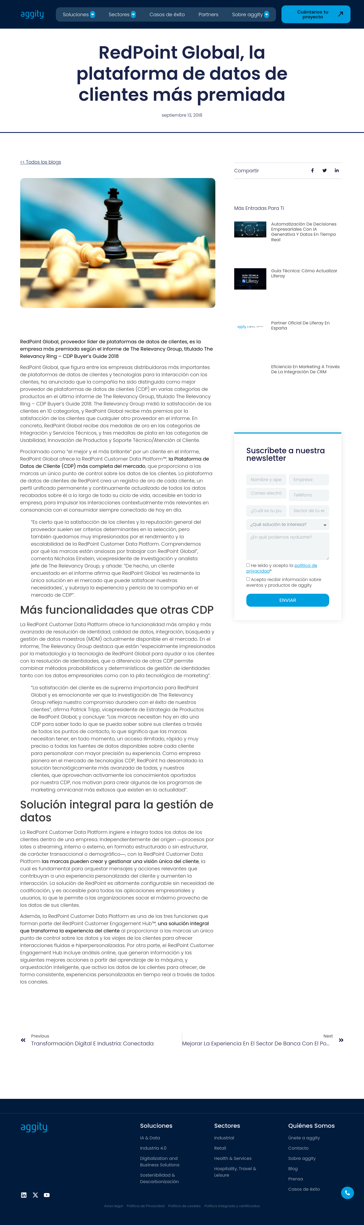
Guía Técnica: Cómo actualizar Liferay (304, 273)
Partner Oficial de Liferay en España (300, 325)
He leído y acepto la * (281, 568)
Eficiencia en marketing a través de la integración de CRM (305, 369)
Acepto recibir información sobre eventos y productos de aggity (283, 582)
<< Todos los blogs (40, 162)
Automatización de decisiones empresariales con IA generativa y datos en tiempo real (303, 232)
